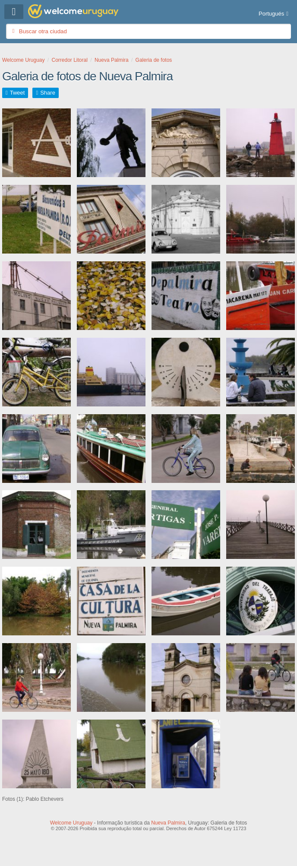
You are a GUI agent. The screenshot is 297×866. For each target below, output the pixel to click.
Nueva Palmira (168, 823)
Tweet (17, 92)
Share (47, 92)
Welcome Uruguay (71, 823)
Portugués (271, 13)
